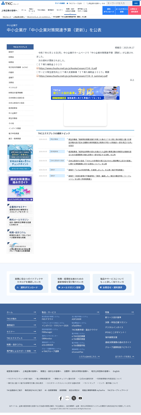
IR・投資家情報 (51, 390)
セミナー (60, 10)
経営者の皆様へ (13, 371)
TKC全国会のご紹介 (14, 390)
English (116, 371)
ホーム (23, 10)
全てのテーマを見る (123, 356)
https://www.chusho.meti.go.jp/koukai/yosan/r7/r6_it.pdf (68, 68)
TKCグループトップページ (117, 390)
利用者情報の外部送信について (109, 378)
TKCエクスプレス (20, 47)
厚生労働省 (54, 139)
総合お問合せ (74, 390)
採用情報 (62, 390)
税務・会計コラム (15, 344)
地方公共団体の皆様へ (100, 371)
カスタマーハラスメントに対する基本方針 (63, 383)
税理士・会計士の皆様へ (51, 371)
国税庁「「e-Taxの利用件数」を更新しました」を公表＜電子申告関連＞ (96, 170)
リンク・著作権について (108, 383)
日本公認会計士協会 (57, 160)
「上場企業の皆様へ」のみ (95, 3)
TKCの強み (41, 10)
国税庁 (53, 170)
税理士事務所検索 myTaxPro (93, 390)
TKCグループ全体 (75, 3)
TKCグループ (7, 17)
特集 (107, 312)
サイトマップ (89, 383)
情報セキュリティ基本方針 (65, 378)
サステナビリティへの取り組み (20, 378)
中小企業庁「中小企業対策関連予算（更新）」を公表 (69, 17)
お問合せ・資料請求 (134, 10)
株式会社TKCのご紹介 (33, 390)
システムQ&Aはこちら (87, 356)
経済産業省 (54, 151)
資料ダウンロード (109, 10)
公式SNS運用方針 (86, 378)
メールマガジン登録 (122, 10)
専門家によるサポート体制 (82, 10)
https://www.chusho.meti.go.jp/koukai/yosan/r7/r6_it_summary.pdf (73, 75)
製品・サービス (49, 312)
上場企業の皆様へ (9, 10)
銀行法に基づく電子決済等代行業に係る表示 (25, 383)
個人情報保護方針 (43, 378)
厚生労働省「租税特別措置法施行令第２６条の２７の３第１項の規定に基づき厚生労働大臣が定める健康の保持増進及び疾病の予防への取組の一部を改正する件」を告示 (100, 142)
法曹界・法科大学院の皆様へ (76, 371)
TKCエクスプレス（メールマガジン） (39, 17)
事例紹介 (11, 325)
